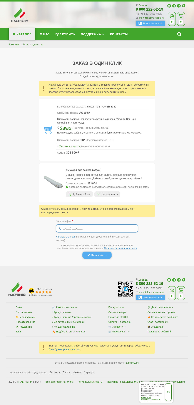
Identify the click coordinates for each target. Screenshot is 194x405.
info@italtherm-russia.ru (151, 18)
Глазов (66, 372)
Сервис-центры (117, 312)
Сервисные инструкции (161, 312)
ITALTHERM (25, 382)
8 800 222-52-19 (149, 9)
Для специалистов (162, 307)
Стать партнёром (157, 322)
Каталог (24, 34)
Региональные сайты (90, 382)
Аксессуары (119, 331)
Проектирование (25, 322)
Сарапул (143, 5)
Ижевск (77, 372)
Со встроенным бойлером (69, 322)
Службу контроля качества (64, 349)
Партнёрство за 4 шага (164, 317)
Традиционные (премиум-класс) (73, 317)
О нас (44, 34)
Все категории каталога (59, 382)
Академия (157, 326)
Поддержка (92, 34)
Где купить (65, 34)
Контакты (119, 34)
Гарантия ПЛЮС (118, 317)
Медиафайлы (27, 317)
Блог (18, 331)
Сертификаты (24, 312)
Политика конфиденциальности (125, 382)
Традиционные (62, 312)
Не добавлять (110, 194)
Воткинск (55, 372)
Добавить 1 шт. (82, 194)
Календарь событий (159, 331)
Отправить (97, 255)
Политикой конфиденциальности (150, 398)
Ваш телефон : (65, 221)
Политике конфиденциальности (120, 248)
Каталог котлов (65, 307)
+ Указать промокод (68, 146)
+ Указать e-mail (65, 237)
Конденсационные (64, 326)
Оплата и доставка (119, 322)
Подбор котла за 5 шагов (70, 331)
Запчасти (117, 326)
